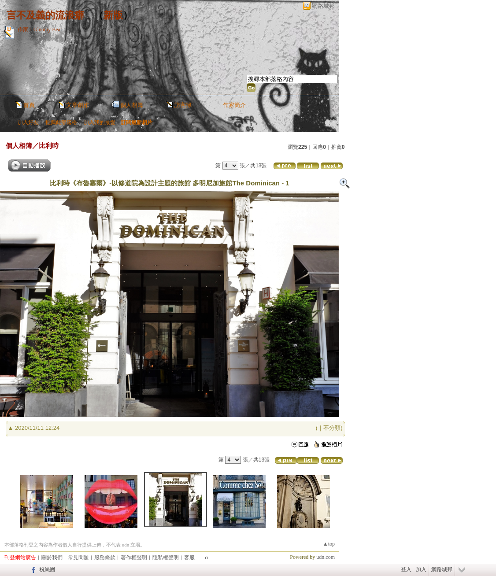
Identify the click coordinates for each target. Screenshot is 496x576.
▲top (329, 544)
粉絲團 (47, 569)
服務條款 (104, 557)
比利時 (49, 145)
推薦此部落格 (61, 122)
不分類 (332, 428)
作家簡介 (234, 105)
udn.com (325, 557)
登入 (406, 569)
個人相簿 (131, 105)
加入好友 (28, 122)
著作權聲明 (134, 557)
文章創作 (77, 105)
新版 (113, 15)
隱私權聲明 (165, 557)
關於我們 (52, 557)
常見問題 (78, 557)
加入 (421, 569)
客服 (189, 557)
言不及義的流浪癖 (45, 15)
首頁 (29, 105)
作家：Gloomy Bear (40, 29)
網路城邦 (323, 6)
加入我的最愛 (99, 122)
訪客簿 (183, 105)
